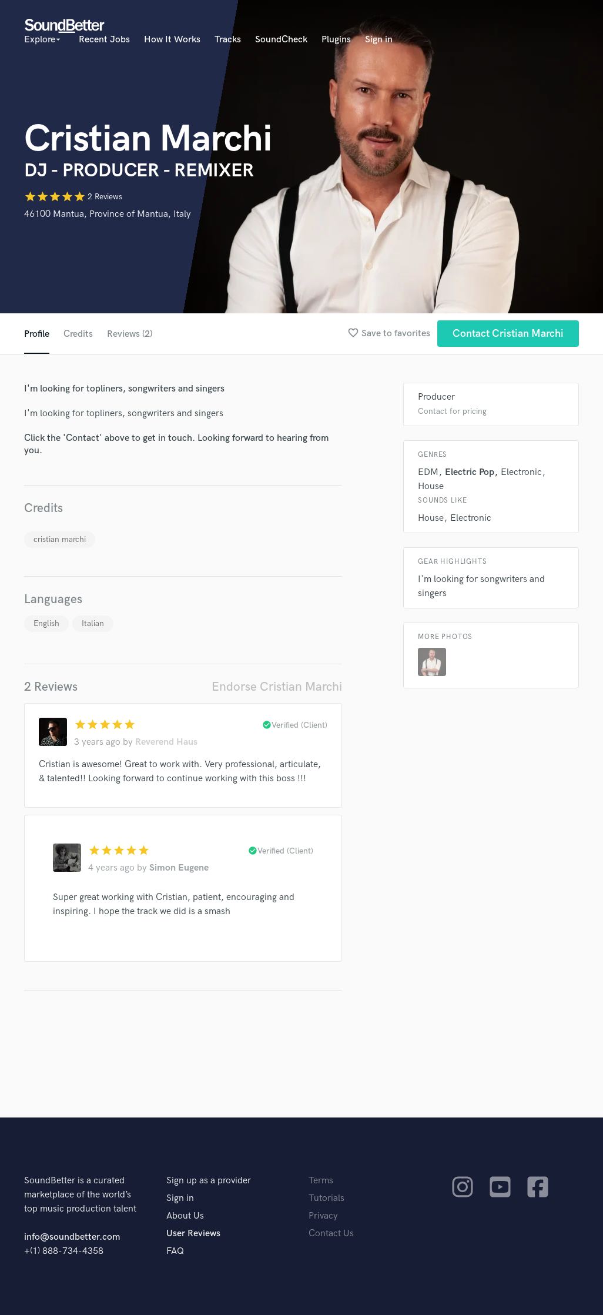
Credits (78, 334)
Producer (436, 397)
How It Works (172, 39)
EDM (428, 472)
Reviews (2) (129, 334)
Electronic (521, 472)
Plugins (336, 39)
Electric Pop (469, 472)
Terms (321, 1180)
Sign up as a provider (208, 1180)
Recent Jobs (104, 39)
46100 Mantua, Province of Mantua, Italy (107, 214)
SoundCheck (281, 39)
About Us (185, 1216)
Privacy (323, 1216)
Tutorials (326, 1198)
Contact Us (331, 1233)
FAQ (175, 1251)
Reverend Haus (166, 742)
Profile (36, 334)
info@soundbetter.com (72, 1237)
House (431, 486)
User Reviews (193, 1233)
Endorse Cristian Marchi (277, 687)
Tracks (228, 39)
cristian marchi (60, 539)
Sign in (379, 39)
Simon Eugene (179, 868)
